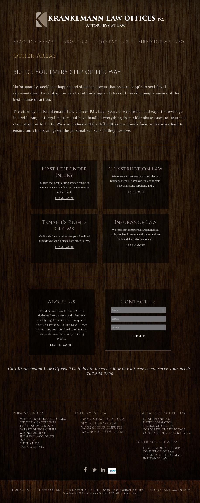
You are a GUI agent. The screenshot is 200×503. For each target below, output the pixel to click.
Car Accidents (32, 447)
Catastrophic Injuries (38, 429)
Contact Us (113, 41)
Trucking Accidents (37, 426)
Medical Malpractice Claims (43, 419)
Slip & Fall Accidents (37, 436)
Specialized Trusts (158, 426)
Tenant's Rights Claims (162, 455)
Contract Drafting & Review (167, 433)
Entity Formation (158, 422)
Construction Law (158, 451)
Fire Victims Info (161, 41)
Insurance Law (155, 458)
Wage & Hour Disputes (101, 428)
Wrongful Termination (103, 432)
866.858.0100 (51, 490)
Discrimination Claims (103, 419)
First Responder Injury (162, 448)
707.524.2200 (24, 490)
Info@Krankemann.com (169, 490)
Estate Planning (156, 419)
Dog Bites (27, 440)
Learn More (64, 198)
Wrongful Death (34, 433)
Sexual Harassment (99, 423)
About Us (75, 41)
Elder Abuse (29, 443)
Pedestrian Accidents (38, 422)
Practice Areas (33, 41)
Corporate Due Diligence (164, 429)
